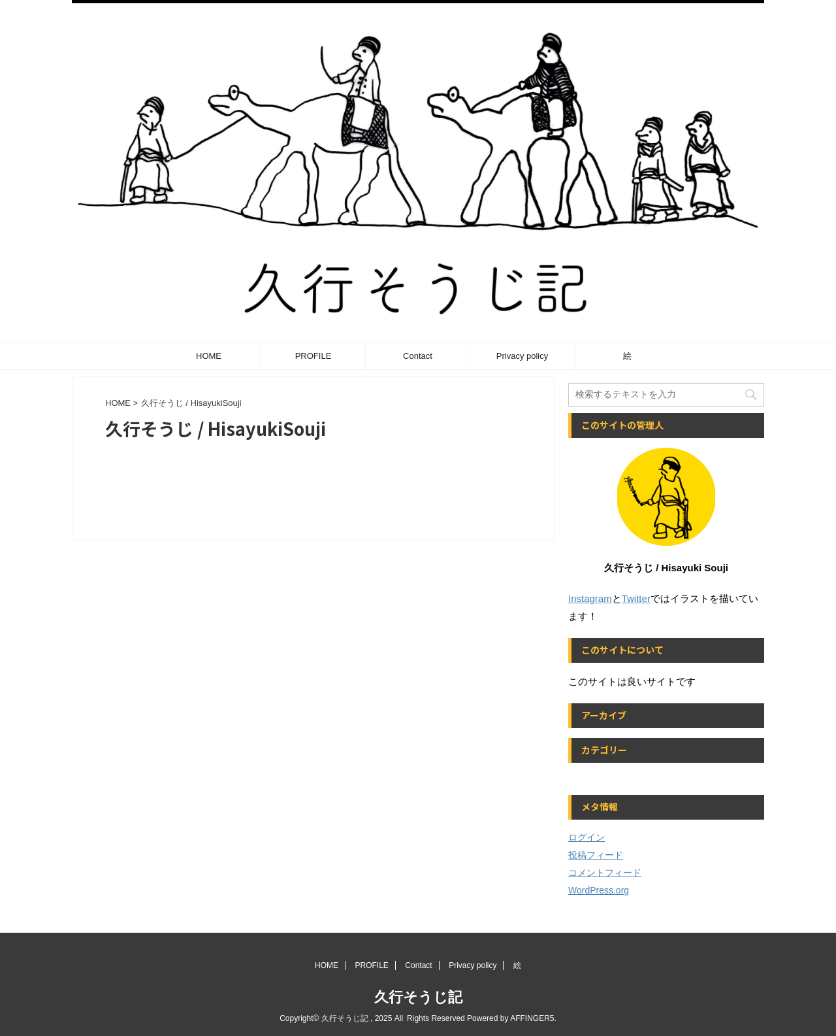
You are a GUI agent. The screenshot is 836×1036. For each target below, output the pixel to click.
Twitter (636, 598)
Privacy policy (522, 356)
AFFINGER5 (532, 1018)
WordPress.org (598, 890)
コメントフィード (604, 872)
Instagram (590, 598)
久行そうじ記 (418, 997)
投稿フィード (595, 855)
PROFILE (313, 356)
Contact (417, 356)
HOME (208, 356)
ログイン (586, 837)
